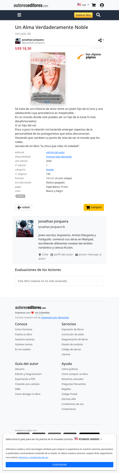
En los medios (23, 349)
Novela (50, 169)
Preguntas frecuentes (74, 384)
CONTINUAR (59, 464)
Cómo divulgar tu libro (27, 394)
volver (23, 207)
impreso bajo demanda (59, 156)
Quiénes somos (23, 344)
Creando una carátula (27, 384)
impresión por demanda (55, 317)
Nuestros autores (24, 339)
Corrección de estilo (73, 334)
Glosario (19, 369)
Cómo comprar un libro (75, 374)
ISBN (18, 389)
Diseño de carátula (72, 344)
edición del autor (55, 152)
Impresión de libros (73, 329)
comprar (94, 207)
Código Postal (69, 394)
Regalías (66, 389)
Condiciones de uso (73, 404)
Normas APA (69, 399)
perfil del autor (62, 254)
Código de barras (71, 349)
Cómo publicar (70, 369)
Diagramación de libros (75, 339)
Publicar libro (83, 15)
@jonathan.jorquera (33, 42)
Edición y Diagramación (28, 374)
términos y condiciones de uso (33, 457)
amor (21, 196)
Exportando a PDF (25, 379)
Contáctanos (69, 409)
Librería (66, 354)
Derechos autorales (72, 379)
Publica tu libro (23, 334)
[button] (19, 15)
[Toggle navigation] (99, 15)
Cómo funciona (23, 329)
